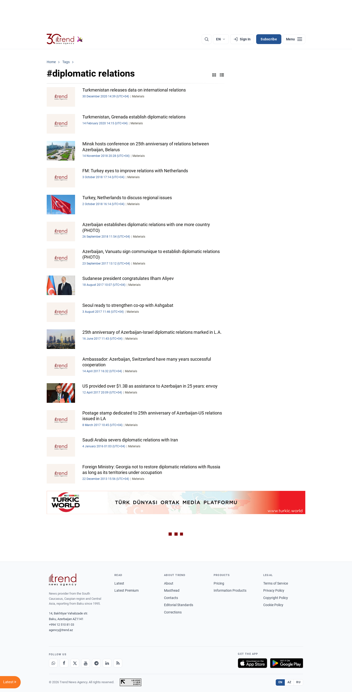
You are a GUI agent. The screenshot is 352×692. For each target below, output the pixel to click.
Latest (119, 583)
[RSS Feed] (117, 663)
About (168, 583)
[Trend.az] (65, 39)
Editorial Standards (178, 605)
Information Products (230, 590)
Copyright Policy (275, 598)
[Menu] (294, 39)
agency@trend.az (61, 630)
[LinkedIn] (107, 663)
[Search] (206, 39)
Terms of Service (275, 583)
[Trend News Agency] (62, 580)
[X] (74, 663)
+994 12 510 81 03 (61, 624)
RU (298, 682)
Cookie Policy (273, 605)
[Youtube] (85, 663)
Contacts (171, 598)
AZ (289, 682)
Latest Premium (126, 590)
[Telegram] (96, 663)
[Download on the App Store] (252, 663)
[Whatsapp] (53, 663)
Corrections (173, 612)
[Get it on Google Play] (286, 663)
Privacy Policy (273, 590)
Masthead (171, 590)
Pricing (219, 583)
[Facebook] (64, 663)
